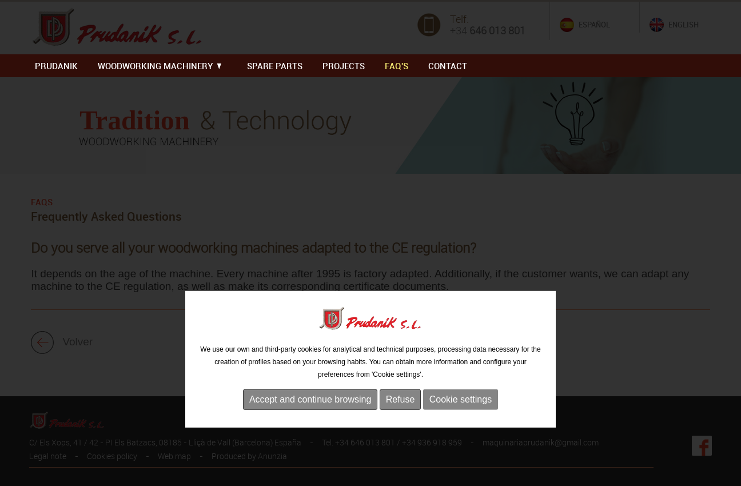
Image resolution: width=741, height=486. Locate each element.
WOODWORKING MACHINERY (159, 65)
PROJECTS (343, 65)
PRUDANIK (56, 65)
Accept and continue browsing (310, 423)
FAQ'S (396, 65)
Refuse (400, 423)
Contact (447, 65)
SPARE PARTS (274, 65)
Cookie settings (460, 423)
